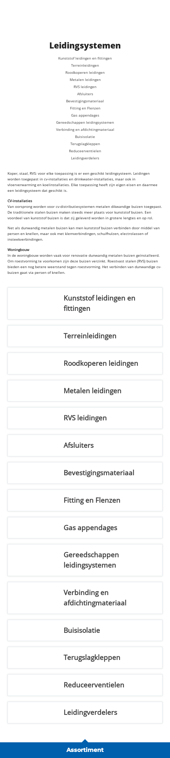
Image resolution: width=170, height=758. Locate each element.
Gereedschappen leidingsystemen (85, 122)
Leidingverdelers (85, 157)
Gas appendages (85, 115)
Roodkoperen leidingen (85, 72)
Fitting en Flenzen (85, 108)
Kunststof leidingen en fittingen (85, 58)
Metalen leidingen (85, 79)
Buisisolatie (85, 136)
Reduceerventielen (85, 150)
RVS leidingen (85, 86)
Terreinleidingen (85, 65)
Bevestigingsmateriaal (85, 100)
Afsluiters (85, 93)
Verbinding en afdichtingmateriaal (85, 129)
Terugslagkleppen (85, 143)
